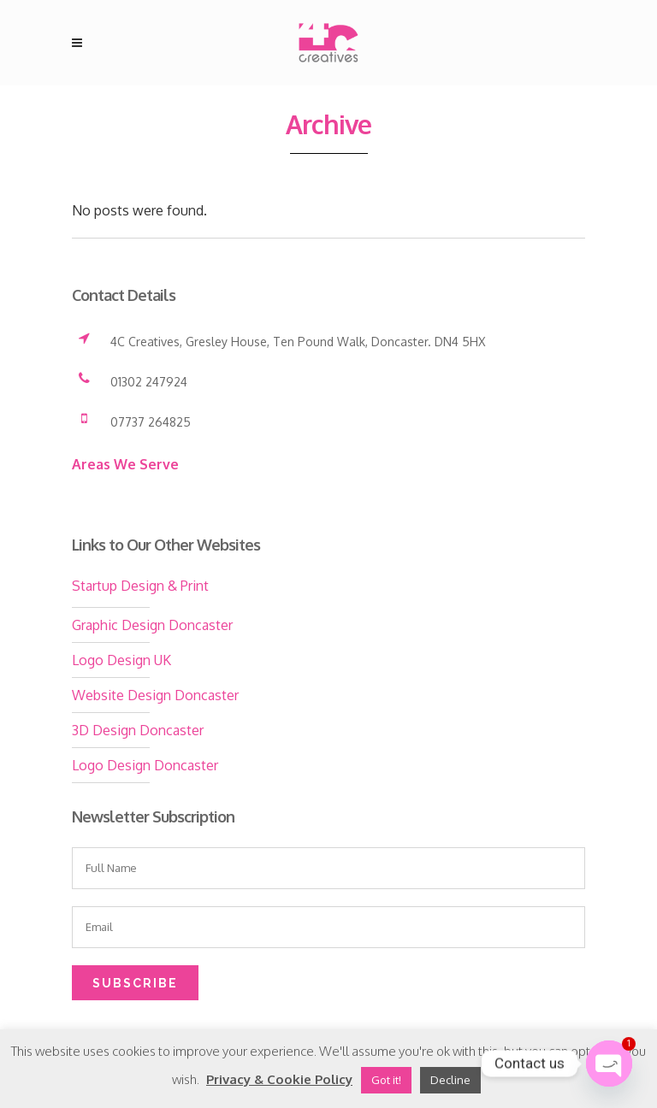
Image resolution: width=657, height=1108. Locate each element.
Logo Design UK (121, 660)
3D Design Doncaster (138, 730)
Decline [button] (450, 1080)
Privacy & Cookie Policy (279, 1079)
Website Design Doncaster (155, 695)
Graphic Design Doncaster (152, 625)
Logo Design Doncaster (145, 765)
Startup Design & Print (140, 585)
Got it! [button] (386, 1080)
